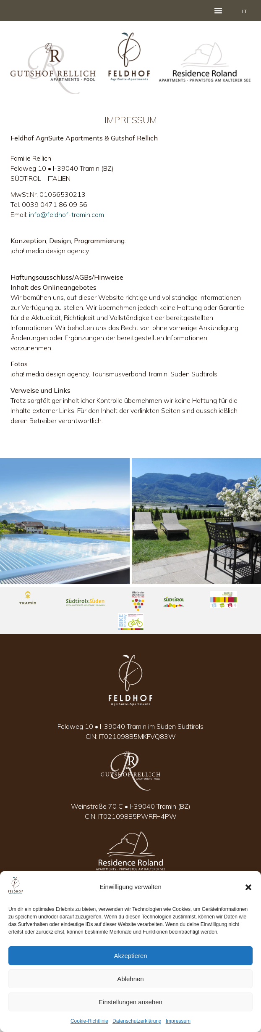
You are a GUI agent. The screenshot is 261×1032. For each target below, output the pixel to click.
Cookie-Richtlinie (89, 1021)
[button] (248, 887)
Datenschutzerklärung (137, 1021)
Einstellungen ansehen (130, 1002)
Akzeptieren (130, 955)
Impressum (178, 1021)
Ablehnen (130, 978)
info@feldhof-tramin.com (66, 214)
